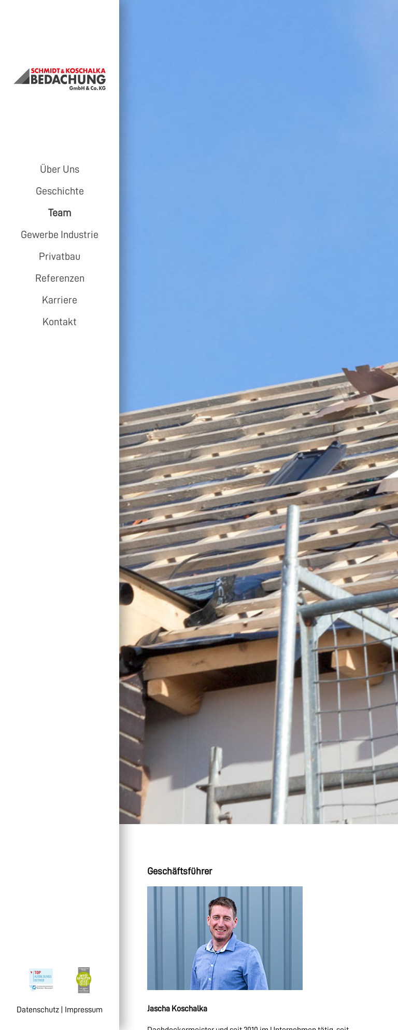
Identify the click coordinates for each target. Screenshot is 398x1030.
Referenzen (59, 278)
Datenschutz (38, 1010)
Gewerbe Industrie (59, 234)
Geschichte (60, 191)
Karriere (59, 300)
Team (60, 212)
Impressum (84, 1010)
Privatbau (59, 256)
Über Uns (59, 169)
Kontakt (59, 321)
